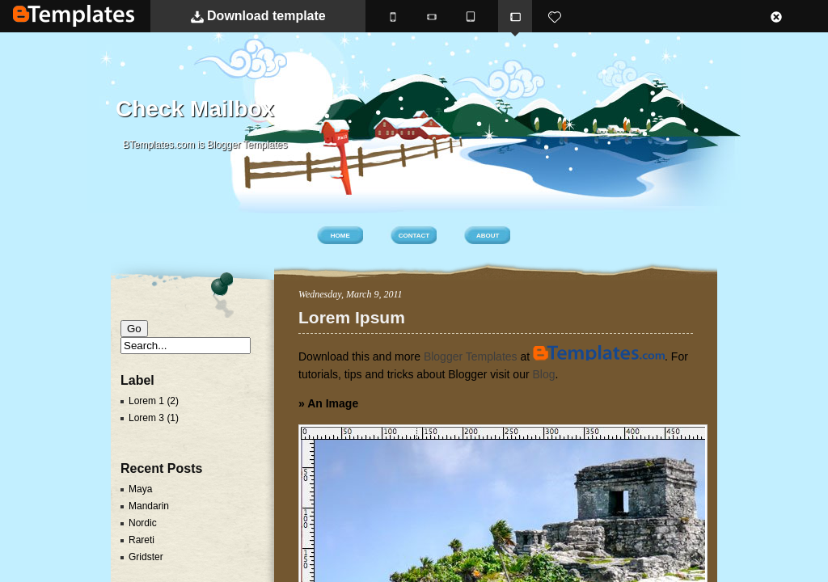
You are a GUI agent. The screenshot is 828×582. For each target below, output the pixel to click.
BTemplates (73, 16)
